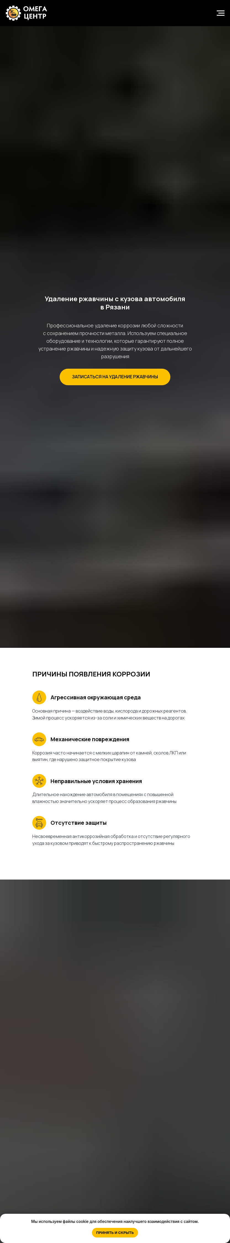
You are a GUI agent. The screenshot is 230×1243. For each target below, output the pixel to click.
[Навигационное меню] (220, 13)
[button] (115, 377)
